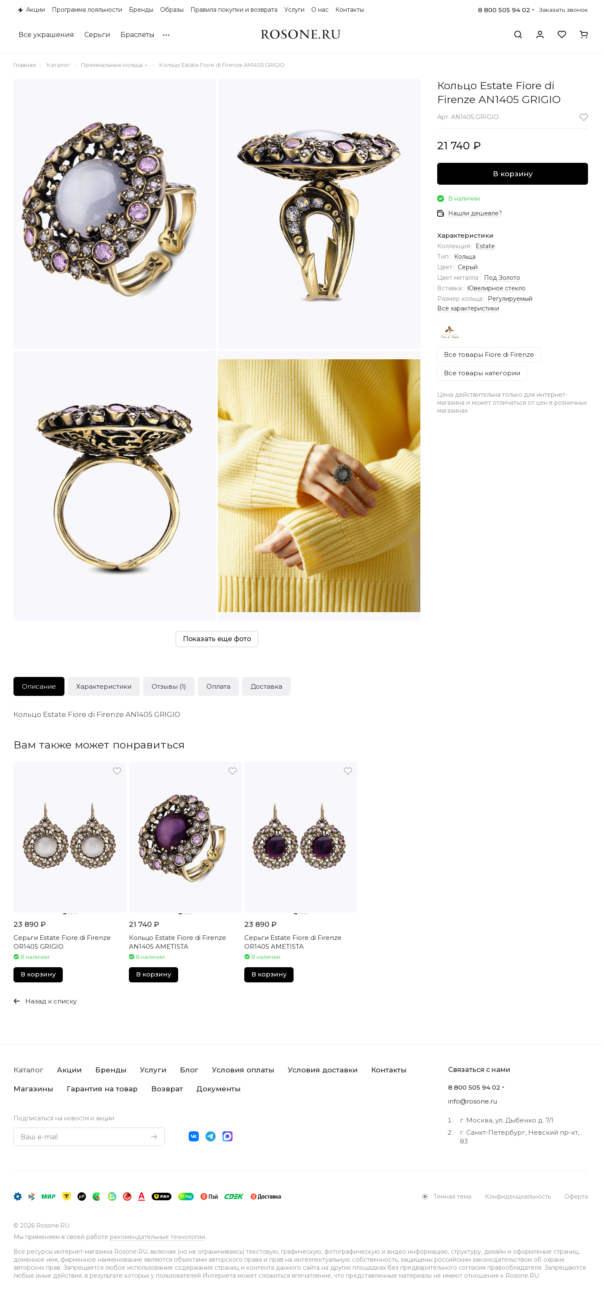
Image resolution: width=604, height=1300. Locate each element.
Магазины (33, 1089)
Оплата (218, 686)
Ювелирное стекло (496, 288)
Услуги (153, 1070)
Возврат (167, 1089)
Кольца (465, 256)
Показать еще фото (217, 639)
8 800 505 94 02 (504, 10)
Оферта (576, 1196)
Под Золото (502, 277)
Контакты (388, 1070)
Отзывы (169, 686)
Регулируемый (510, 298)
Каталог (28, 1070)
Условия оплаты (243, 1070)
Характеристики (103, 686)
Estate (485, 246)
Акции (69, 1070)
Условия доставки (323, 1070)
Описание (39, 686)
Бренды (110, 1070)
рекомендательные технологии (157, 1237)
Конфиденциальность (518, 1196)
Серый (468, 267)
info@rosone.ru (472, 1101)
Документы (218, 1089)
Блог (189, 1070)
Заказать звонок (563, 9)
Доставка (266, 686)
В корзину (513, 174)
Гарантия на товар (102, 1089)
